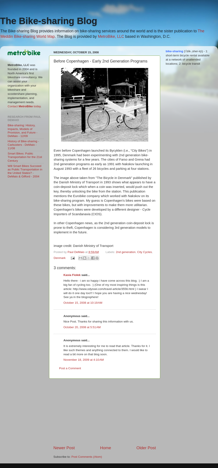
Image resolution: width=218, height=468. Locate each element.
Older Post (146, 447)
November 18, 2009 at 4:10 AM (83, 359)
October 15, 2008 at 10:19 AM (82, 302)
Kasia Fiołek (72, 275)
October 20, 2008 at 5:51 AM (82, 327)
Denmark (60, 258)
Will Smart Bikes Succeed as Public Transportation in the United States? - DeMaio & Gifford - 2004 (25, 171)
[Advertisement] (104, 412)
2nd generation (126, 252)
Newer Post (64, 447)
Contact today (24, 106)
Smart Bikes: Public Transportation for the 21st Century (25, 157)
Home (105, 447)
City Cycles (144, 252)
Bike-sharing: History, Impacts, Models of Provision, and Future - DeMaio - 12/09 (22, 131)
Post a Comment (70, 368)
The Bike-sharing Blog (48, 21)
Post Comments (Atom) (87, 456)
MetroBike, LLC (111, 36)
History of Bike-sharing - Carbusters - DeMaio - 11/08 (23, 145)
